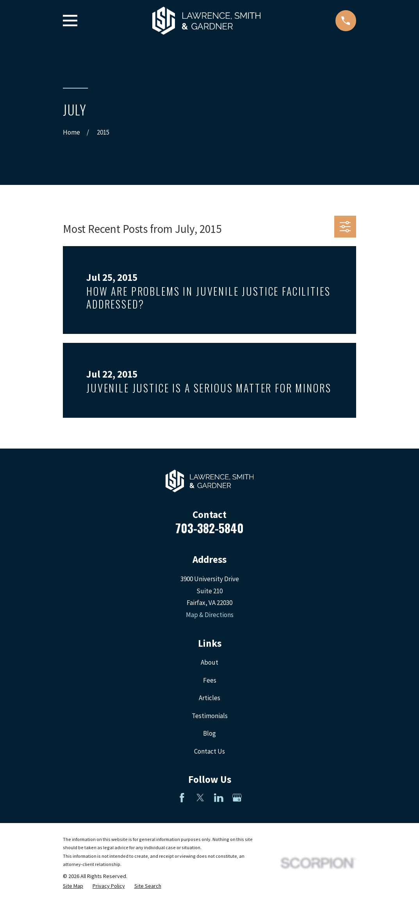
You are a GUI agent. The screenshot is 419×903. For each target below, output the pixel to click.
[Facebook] (182, 797)
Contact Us (209, 751)
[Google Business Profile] (237, 797)
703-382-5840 (209, 528)
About (209, 662)
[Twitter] (200, 797)
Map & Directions (210, 614)
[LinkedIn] (218, 797)
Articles (209, 698)
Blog (209, 733)
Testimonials (210, 715)
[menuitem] (73, 886)
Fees (209, 680)
